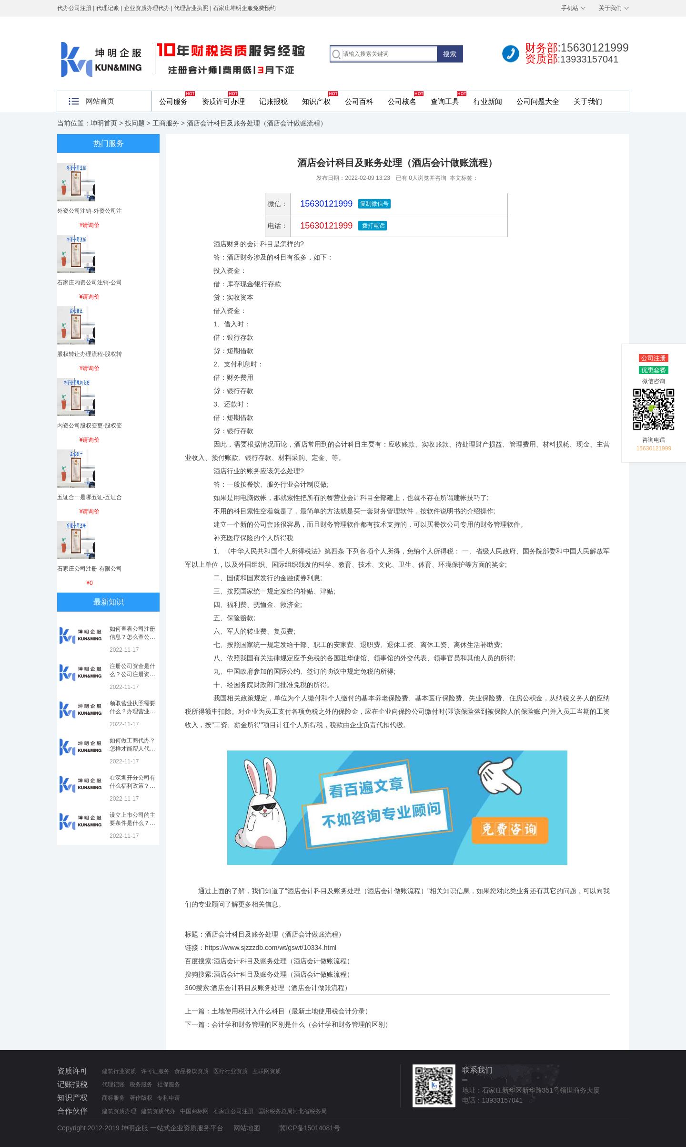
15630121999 (325, 225)
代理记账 (113, 1084)
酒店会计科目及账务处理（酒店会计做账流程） (283, 961)
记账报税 (273, 101)
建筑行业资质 (119, 1071)
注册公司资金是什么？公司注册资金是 (132, 674)
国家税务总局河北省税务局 (292, 1111)
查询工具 (445, 101)
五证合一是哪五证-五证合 (89, 497)
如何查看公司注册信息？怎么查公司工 (132, 637)
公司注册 (653, 358)
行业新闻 (488, 101)
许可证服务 (155, 1071)
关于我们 (610, 8)
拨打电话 (372, 225)
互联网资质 (266, 1071)
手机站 (569, 8)
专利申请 (168, 1098)
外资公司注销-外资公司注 (89, 211)
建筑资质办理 (119, 1111)
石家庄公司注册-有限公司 (89, 568)
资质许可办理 (223, 101)
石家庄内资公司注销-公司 (89, 282)
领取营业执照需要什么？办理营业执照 (132, 711)
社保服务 (168, 1084)
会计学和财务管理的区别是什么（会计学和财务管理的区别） (302, 1024)
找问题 (135, 123)
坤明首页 (104, 123)
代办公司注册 (74, 8)
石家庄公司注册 (233, 1111)
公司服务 (173, 101)
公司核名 (402, 101)
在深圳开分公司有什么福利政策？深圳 (132, 785)
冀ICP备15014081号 (309, 1128)
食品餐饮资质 (191, 1071)
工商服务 (165, 123)
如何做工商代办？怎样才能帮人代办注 (132, 748)
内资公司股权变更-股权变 (89, 425)
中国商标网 (194, 1111)
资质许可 (72, 1071)
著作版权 (141, 1098)
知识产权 (316, 101)
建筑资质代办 (158, 1111)
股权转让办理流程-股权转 (89, 354)
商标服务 (113, 1098)
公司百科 (359, 101)
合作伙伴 (72, 1111)
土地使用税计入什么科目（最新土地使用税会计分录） (292, 1011)
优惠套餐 (653, 370)
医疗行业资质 (230, 1071)
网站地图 (246, 1128)
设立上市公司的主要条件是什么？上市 (132, 823)
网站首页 (100, 101)
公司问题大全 (537, 101)
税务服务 (141, 1084)
